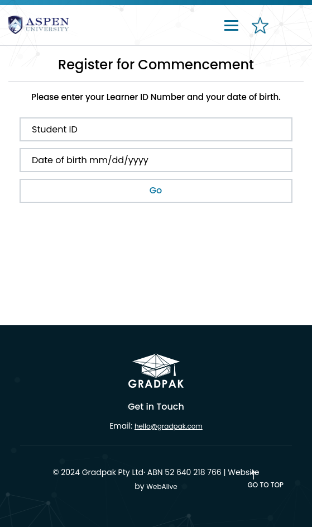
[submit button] (156, 191)
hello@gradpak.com (169, 426)
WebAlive (161, 486)
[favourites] (258, 31)
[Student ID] (156, 129)
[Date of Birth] (156, 160)
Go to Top (266, 485)
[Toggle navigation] (231, 24)
